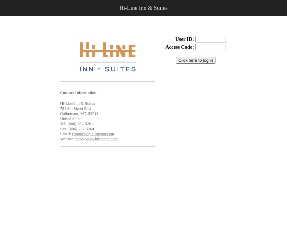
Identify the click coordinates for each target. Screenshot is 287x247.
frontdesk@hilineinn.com (93, 133)
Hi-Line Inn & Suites (143, 8)
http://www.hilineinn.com (96, 138)
